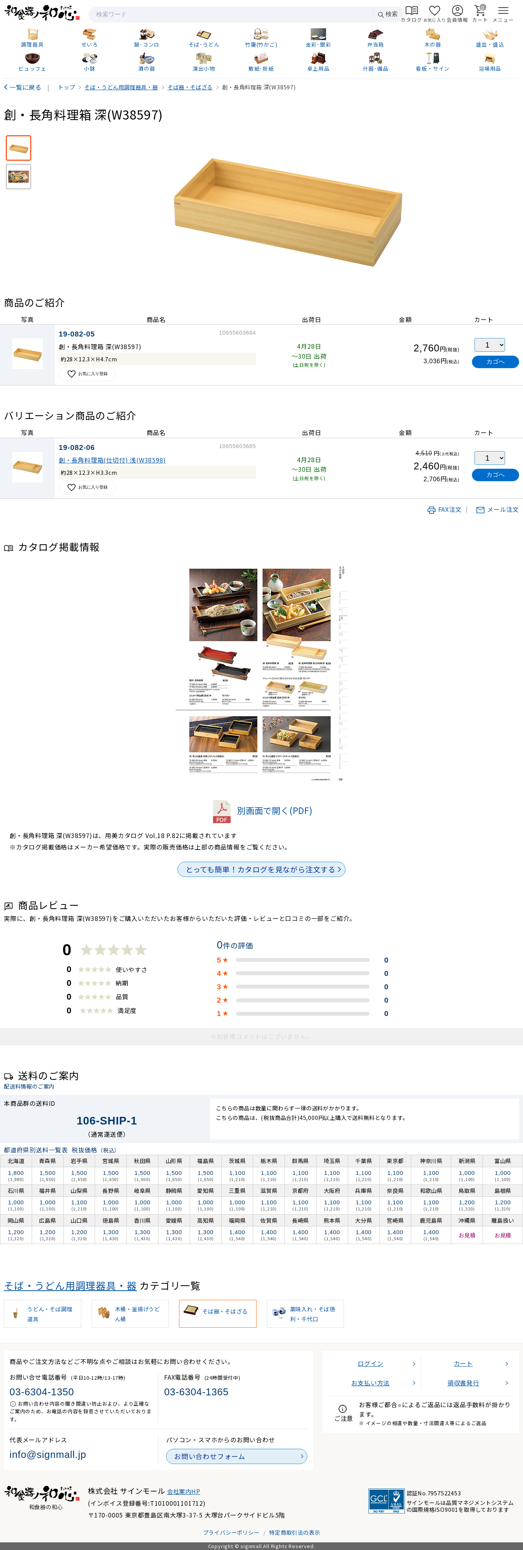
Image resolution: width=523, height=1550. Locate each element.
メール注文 (497, 509)
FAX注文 (444, 509)
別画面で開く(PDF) (261, 810)
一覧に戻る (26, 87)
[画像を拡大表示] (287, 203)
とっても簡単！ (261, 869)
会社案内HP (183, 1491)
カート (463, 1363)
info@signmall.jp (48, 1454)
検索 (387, 14)
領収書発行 (463, 1382)
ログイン (370, 1363)
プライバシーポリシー (231, 1532)
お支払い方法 (370, 1382)
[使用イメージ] (18, 176)
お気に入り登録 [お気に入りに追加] (87, 374)
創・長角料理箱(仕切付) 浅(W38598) (112, 459)
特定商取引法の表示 (294, 1532)
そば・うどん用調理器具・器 (70, 1285)
